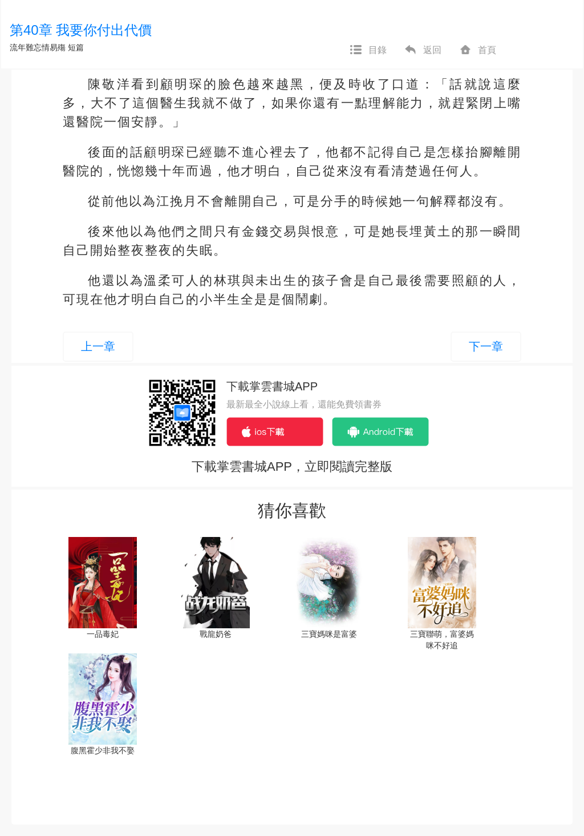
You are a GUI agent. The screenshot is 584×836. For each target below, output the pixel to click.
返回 (422, 50)
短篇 (76, 47)
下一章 (486, 346)
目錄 (368, 50)
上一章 (98, 346)
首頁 (477, 50)
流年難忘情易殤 (38, 47)
